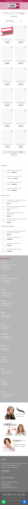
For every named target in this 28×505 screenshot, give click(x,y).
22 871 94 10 (13, 487)
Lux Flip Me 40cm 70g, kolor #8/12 (7, 103)
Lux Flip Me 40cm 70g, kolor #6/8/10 (21, 103)
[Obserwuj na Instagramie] (5, 471)
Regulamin (21, 497)
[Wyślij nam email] (8, 471)
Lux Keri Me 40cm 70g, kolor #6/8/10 (21, 61)
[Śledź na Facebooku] (2, 471)
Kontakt (12, 497)
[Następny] (15, 154)
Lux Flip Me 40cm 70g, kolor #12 (21, 82)
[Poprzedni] (3, 152)
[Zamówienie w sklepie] (14, 20)
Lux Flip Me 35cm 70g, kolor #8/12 (21, 145)
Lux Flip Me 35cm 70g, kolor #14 (21, 124)
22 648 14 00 (6, 487)
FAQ (16, 497)
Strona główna (5, 12)
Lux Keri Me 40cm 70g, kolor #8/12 (21, 40)
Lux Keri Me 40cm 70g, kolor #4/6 (7, 82)
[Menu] (2, 6)
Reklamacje (14, 498)
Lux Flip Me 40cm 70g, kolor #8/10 (7, 124)
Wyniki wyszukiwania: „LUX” (11, 13)
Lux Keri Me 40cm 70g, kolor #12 (7, 40)
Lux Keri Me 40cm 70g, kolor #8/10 (7, 61)
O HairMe (6, 497)
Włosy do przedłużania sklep (18, 12)
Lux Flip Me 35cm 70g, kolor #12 (7, 145)
